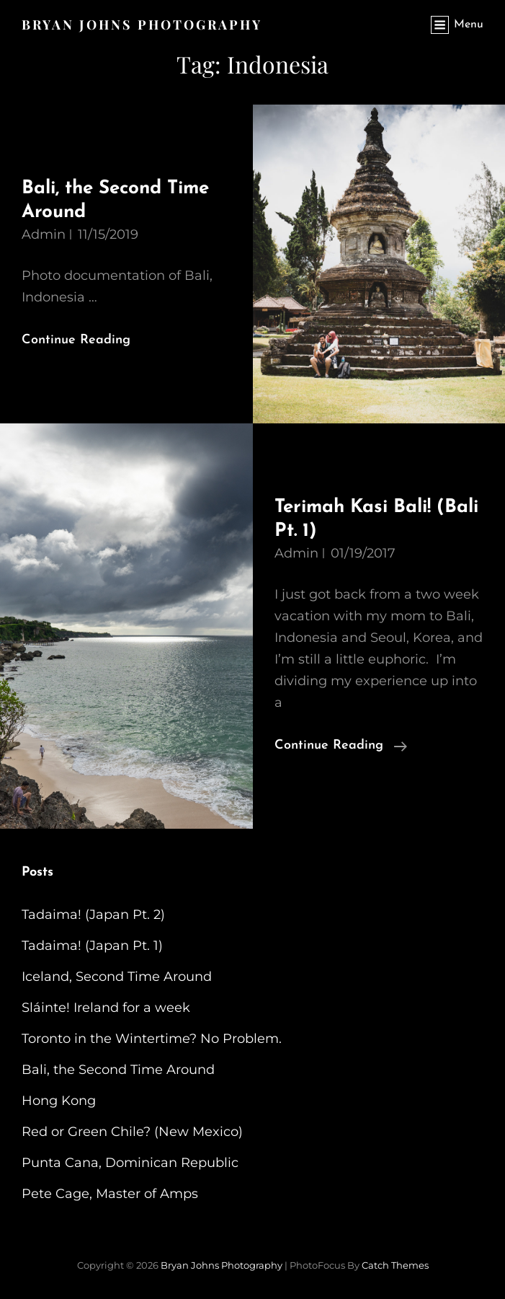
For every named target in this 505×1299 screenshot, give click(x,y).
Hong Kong (59, 1101)
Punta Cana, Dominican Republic (130, 1163)
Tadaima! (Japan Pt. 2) (93, 914)
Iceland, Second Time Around (117, 977)
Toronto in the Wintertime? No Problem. (152, 1039)
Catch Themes (395, 1265)
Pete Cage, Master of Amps (110, 1194)
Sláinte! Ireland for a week (106, 1008)
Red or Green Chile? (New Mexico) (132, 1132)
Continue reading (340, 746)
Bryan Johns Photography (142, 24)
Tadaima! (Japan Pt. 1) (92, 946)
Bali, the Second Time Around (118, 1070)
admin (44, 234)
